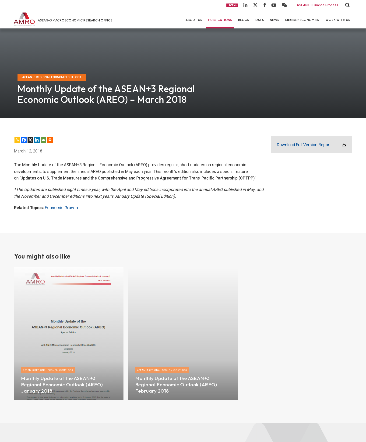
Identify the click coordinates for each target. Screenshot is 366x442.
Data (259, 20)
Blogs (243, 20)
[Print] (50, 140)
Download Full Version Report (304, 144)
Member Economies (302, 20)
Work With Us (337, 20)
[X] (30, 140)
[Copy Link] (17, 140)
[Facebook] (24, 140)
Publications (220, 20)
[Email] (43, 140)
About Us (194, 20)
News (274, 20)
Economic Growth (61, 207)
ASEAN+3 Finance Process (317, 5)
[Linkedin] (37, 140)
